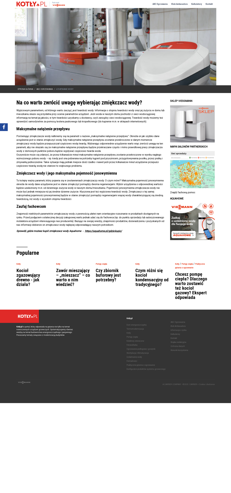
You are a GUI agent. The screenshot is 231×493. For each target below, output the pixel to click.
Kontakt (209, 4)
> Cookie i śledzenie (206, 384)
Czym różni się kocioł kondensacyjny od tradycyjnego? (152, 277)
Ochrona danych (178, 346)
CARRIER (193, 384)
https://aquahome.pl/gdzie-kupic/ (103, 231)
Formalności (132, 361)
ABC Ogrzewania (160, 4)
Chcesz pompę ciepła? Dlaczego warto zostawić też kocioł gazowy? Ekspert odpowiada (191, 286)
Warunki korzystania (179, 350)
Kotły (129, 333)
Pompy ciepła (132, 337)
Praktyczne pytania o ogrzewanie (141, 365)
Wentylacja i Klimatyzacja (138, 353)
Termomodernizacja (135, 329)
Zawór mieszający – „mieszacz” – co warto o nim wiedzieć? (73, 277)
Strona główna (25, 89)
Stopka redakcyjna (178, 342)
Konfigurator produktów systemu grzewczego (146, 369)
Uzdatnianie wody (134, 357)
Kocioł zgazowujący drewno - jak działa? (28, 277)
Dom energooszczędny (137, 325)
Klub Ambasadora (179, 4)
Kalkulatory (196, 4)
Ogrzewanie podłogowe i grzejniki (141, 349)
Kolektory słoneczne (135, 341)
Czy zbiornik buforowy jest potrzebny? (108, 275)
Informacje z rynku (179, 330)
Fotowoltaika (132, 345)
